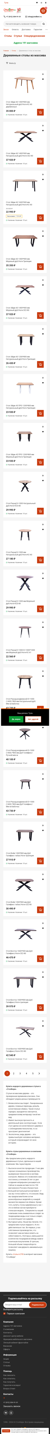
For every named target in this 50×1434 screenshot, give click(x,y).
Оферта (6, 1349)
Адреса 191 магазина (26, 43)
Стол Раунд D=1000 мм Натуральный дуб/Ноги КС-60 (19, 553)
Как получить (9, 1382)
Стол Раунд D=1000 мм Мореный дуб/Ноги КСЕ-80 (20, 602)
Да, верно (16, 719)
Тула (6, 3)
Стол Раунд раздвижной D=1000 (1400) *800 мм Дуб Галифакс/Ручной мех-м (20, 752)
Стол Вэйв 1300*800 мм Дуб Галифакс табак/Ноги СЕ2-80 (19, 903)
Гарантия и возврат (12, 1385)
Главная (6, 51)
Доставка (26, 29)
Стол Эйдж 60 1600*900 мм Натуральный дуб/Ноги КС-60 (19, 203)
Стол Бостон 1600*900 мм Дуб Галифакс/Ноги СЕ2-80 (19, 952)
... (46, 28)
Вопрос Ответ (9, 1389)
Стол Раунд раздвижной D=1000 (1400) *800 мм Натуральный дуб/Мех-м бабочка (21, 701)
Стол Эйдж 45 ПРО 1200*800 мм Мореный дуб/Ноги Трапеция (20, 455)
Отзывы (7, 1366)
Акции (6, 1359)
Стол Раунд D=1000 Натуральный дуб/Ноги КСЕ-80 (20, 504)
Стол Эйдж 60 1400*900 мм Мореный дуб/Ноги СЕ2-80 (18, 309)
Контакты (7, 1333)
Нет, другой (33, 719)
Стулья (18, 36)
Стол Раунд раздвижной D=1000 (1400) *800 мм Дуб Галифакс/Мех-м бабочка (20, 804)
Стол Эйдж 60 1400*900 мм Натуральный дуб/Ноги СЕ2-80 (19, 154)
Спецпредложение (34, 36)
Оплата (15, 29)
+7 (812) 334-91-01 (13, 17)
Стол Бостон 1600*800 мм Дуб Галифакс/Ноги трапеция (19, 1001)
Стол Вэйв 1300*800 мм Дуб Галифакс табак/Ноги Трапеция (20, 854)
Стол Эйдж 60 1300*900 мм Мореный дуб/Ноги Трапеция (18, 260)
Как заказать (9, 1375)
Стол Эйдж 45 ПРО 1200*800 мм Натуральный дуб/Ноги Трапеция (20, 406)
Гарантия (38, 29)
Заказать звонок (11, 1406)
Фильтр (12, 63)
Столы (8, 36)
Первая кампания (16, 1313)
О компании (8, 1329)
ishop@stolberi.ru (35, 17)
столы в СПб (18, 1254)
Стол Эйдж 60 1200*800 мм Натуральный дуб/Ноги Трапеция (20, 358)
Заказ (6, 29)
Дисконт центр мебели (13, 1336)
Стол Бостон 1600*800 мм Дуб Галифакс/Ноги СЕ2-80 (19, 1050)
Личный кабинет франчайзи (15, 1343)
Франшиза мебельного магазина (17, 1339)
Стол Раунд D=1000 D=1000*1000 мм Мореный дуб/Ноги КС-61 (20, 651)
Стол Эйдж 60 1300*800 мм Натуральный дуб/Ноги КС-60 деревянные (19, 104)
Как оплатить (9, 1378)
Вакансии (7, 1346)
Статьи (6, 1362)
